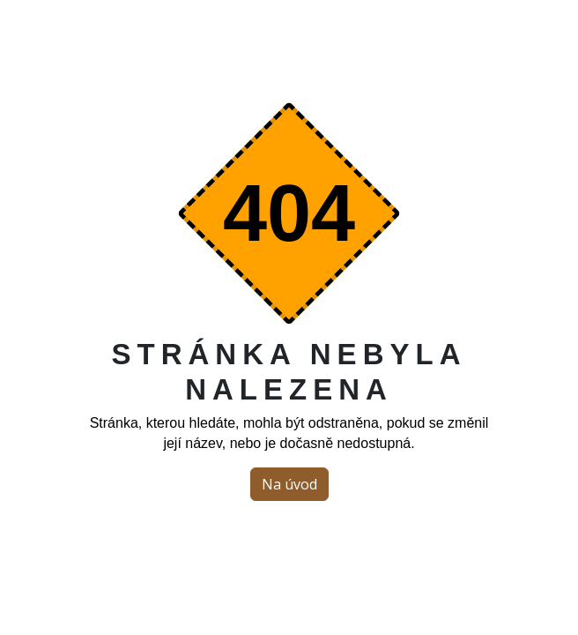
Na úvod (289, 484)
